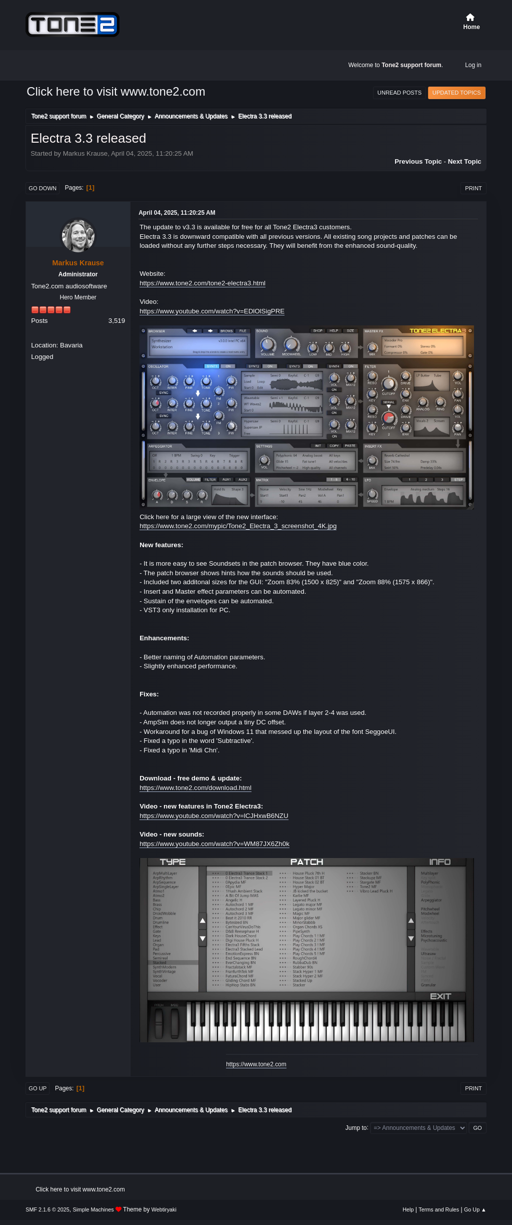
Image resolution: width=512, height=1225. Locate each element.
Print (473, 188)
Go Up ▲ (475, 1209)
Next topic (465, 161)
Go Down (42, 188)
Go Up (37, 1088)
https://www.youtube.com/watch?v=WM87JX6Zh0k (215, 844)
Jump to (356, 1127)
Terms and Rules (438, 1209)
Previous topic (418, 161)
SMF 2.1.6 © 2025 (48, 1209)
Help (408, 1209)
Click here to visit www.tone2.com (115, 91)
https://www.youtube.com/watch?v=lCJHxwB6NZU (214, 816)
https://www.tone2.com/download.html (196, 787)
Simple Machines (93, 1209)
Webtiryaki (164, 1209)
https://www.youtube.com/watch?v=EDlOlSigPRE (212, 311)
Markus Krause (78, 263)
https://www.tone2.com (256, 1064)
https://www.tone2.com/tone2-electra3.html (203, 283)
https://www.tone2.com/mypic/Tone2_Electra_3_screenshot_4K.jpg (238, 526)
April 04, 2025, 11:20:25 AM (176, 212)
